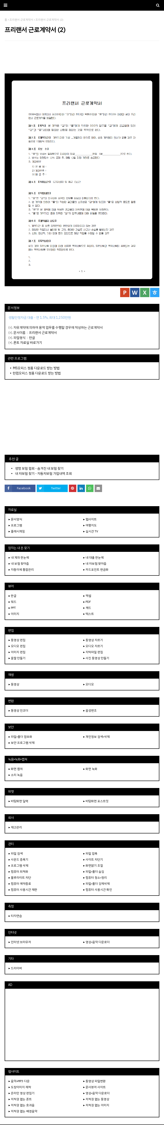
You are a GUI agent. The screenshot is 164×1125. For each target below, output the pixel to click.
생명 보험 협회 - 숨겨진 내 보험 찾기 (39, 468)
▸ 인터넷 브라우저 (20, 942)
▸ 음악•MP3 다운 (19, 1081)
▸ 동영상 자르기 (93, 640)
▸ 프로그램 (15, 525)
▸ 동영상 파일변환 (94, 1081)
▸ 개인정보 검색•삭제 (96, 736)
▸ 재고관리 (15, 827)
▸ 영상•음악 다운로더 (96, 942)
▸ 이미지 (14, 614)
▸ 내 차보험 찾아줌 (94, 563)
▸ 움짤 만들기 (17, 658)
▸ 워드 (12, 602)
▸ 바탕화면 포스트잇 (96, 801)
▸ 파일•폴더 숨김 (93, 871)
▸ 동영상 (14, 684)
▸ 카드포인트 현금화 (96, 569)
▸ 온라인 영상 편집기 (22, 1093)
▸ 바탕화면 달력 (18, 801)
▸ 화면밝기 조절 (93, 865)
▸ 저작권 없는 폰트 (20, 1099)
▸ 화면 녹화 (90, 769)
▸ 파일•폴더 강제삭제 (96, 883)
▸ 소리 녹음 (16, 775)
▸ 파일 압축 (90, 853)
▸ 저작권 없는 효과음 (22, 1105)
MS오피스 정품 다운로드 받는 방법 (36, 368)
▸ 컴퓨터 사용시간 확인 (97, 889)
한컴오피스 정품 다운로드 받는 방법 (37, 373)
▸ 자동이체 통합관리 (21, 569)
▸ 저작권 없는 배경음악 (23, 1111)
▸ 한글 (12, 596)
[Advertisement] (82, 57)
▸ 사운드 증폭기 (18, 859)
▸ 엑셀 (87, 596)
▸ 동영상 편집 (17, 640)
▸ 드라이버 (15, 968)
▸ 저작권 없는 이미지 (96, 1105)
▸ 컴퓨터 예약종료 (20, 883)
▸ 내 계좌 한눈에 (19, 557)
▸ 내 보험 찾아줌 (19, 563)
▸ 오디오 (88, 684)
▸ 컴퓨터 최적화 (18, 871)
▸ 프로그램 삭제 (18, 865)
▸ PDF (87, 602)
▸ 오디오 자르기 (93, 646)
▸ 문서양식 (15, 519)
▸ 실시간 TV (90, 531)
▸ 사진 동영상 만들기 (96, 658)
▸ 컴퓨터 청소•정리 (95, 877)
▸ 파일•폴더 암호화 (20, 736)
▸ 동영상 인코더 (18, 710)
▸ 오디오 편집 (17, 646)
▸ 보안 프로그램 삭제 (22, 742)
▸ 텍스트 (88, 614)
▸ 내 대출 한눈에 (93, 557)
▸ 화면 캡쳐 (16, 769)
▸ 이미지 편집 (17, 652)
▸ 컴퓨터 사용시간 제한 (23, 889)
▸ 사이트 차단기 (93, 859)
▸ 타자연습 (15, 916)
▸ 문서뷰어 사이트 (94, 1087)
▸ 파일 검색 (16, 853)
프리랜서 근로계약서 (43, 332)
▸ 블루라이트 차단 (20, 877)
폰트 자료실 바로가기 (27, 342)
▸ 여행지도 (90, 525)
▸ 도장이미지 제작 (20, 1087)
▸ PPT (12, 608)
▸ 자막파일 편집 (93, 652)
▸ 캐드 (87, 608)
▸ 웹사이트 (90, 519)
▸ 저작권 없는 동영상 (96, 1099)
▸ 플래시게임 (17, 531)
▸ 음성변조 (90, 710)
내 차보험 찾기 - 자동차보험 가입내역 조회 (43, 473)
